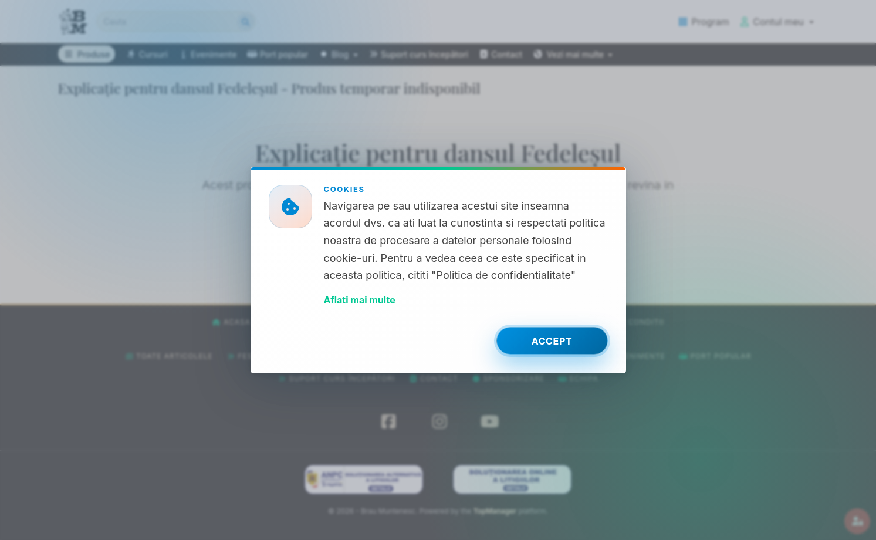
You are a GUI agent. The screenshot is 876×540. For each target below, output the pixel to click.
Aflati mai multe (359, 300)
